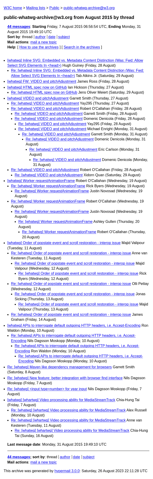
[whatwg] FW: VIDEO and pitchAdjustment (41, 81)
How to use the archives (38, 47)
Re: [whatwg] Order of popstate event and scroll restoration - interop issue (71, 253)
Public (54, 8)
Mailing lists (35, 8)
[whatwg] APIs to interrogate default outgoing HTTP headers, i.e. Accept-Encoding (74, 325)
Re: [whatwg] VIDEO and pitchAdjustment (45, 103)
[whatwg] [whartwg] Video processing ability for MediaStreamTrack (61, 400)
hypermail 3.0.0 (66, 471)
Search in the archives (82, 47)
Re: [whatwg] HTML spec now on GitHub (44, 92)
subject (64, 37)
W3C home (13, 8)
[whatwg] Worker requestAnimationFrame (41, 181)
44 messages (18, 27)
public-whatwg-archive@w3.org (89, 8)
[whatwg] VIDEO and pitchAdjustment (38, 98)
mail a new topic (43, 42)
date (51, 37)
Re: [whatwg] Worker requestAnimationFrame (48, 186)
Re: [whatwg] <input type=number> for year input (47, 389)
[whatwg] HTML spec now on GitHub (37, 87)
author (40, 37)
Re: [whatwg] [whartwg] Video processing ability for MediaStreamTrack (68, 410)
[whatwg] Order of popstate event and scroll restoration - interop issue (64, 243)
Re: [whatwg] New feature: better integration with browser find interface (64, 378)
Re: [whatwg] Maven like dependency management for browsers (59, 367)
